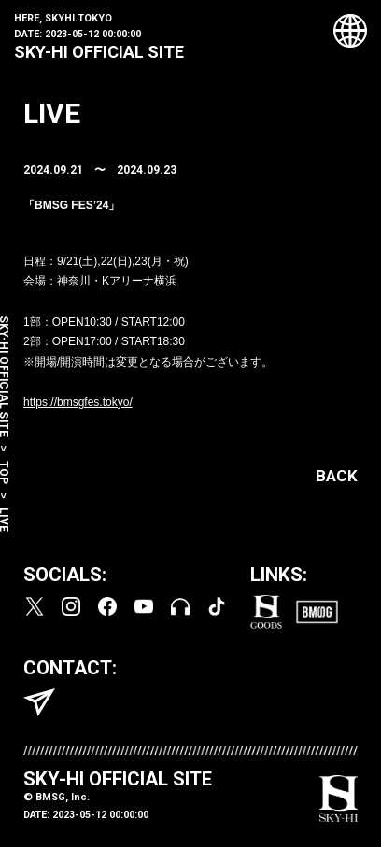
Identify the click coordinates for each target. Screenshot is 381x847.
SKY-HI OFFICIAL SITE (99, 52)
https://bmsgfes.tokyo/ (78, 402)
